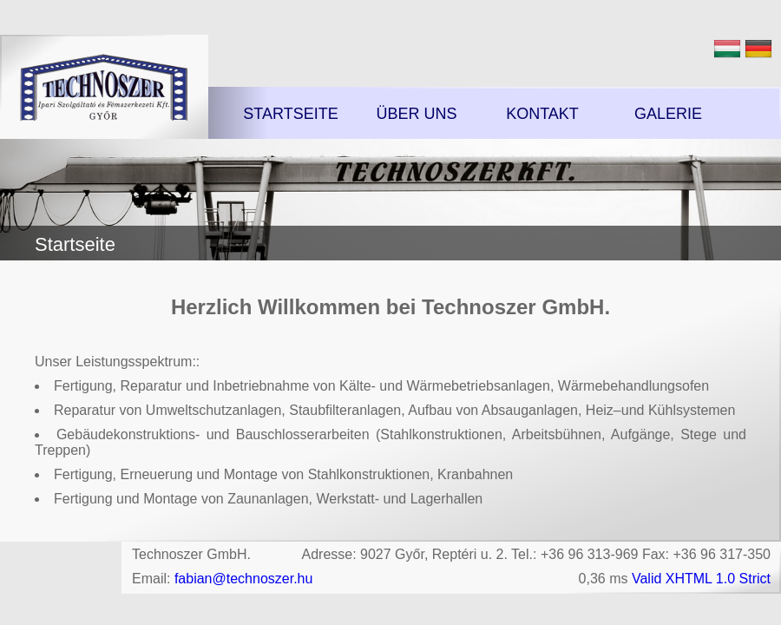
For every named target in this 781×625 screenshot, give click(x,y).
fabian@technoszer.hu (243, 578)
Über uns (416, 113)
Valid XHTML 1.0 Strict (701, 578)
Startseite (290, 113)
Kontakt (542, 113)
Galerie (668, 113)
